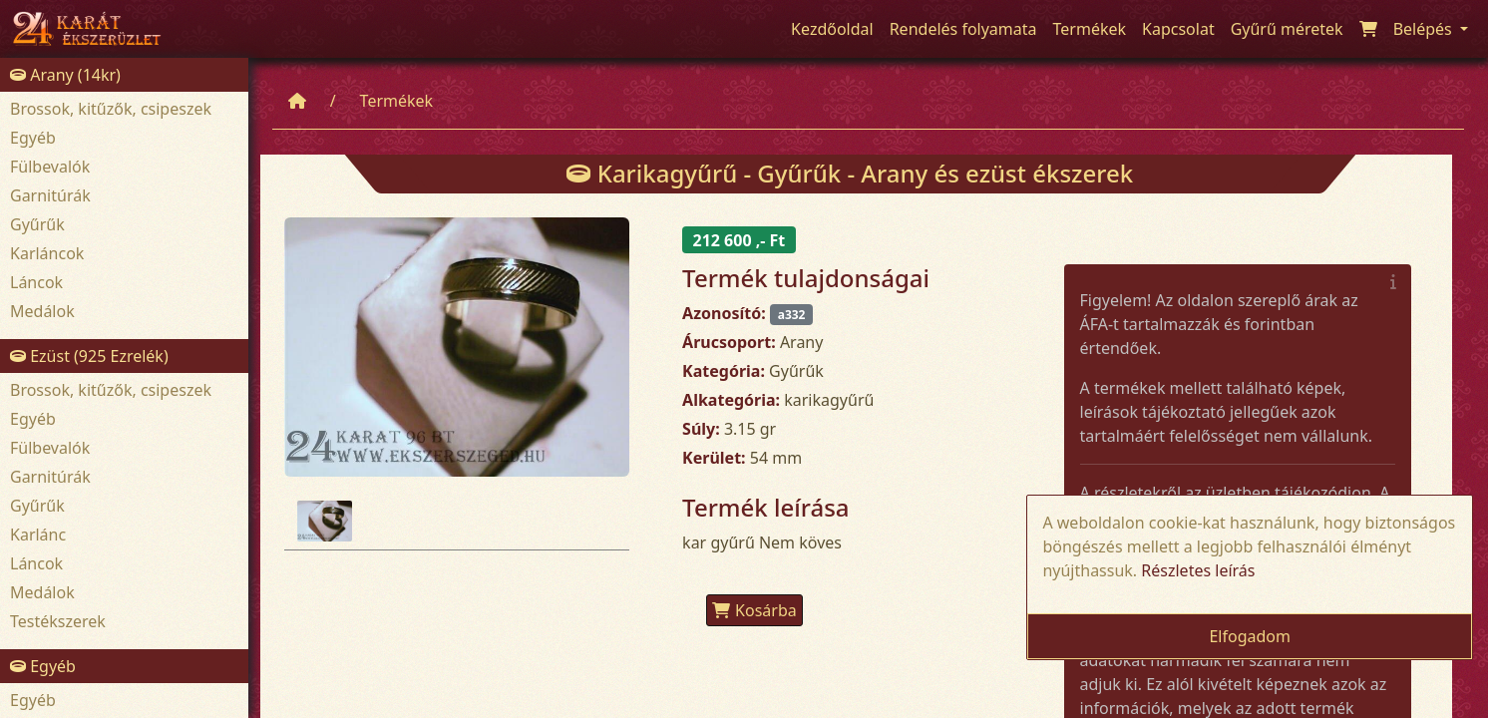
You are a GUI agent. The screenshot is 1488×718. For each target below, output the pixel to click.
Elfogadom (1250, 636)
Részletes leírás (1198, 570)
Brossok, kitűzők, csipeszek (110, 109)
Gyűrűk (37, 224)
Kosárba (754, 610)
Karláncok (47, 253)
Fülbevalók (50, 167)
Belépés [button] (1424, 29)
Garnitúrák (50, 195)
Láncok (36, 282)
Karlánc (38, 534)
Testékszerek (58, 621)
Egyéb (33, 138)
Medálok (42, 311)
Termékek (397, 101)
